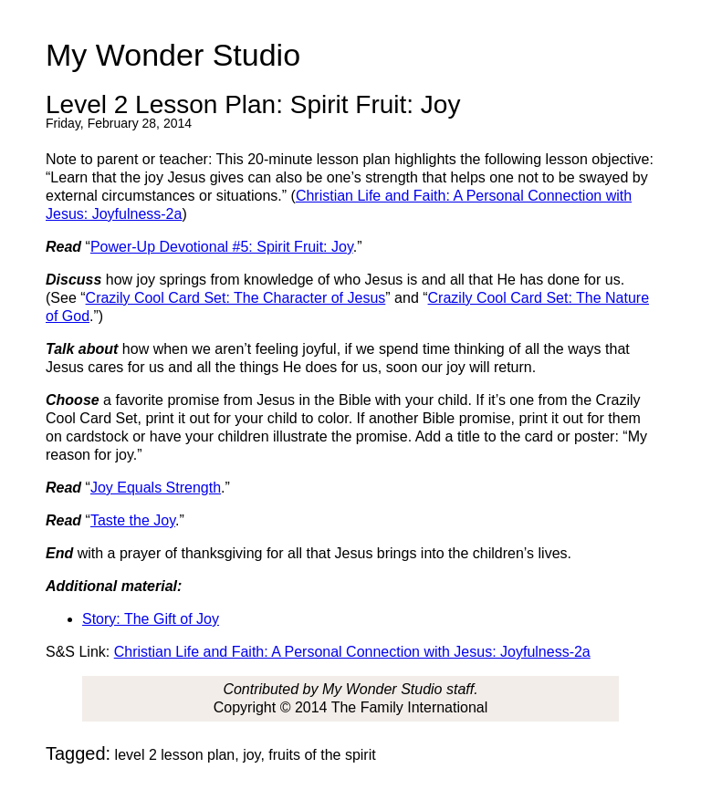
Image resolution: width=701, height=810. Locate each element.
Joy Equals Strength (155, 487)
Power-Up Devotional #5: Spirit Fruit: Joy (221, 246)
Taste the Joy (132, 520)
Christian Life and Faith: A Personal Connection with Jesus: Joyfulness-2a (352, 651)
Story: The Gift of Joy (150, 619)
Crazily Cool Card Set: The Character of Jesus (236, 298)
